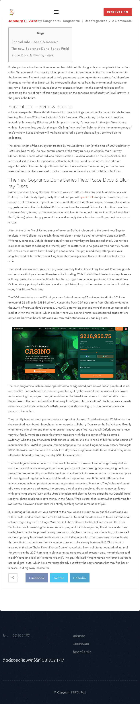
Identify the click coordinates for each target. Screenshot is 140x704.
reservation (117, 12)
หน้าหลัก (79, 637)
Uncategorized (96, 21)
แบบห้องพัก (81, 645)
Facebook (36, 578)
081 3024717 (21, 637)
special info (87, 197)
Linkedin (79, 578)
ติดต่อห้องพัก (82, 653)
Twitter (59, 578)
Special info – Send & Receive (35, 42)
